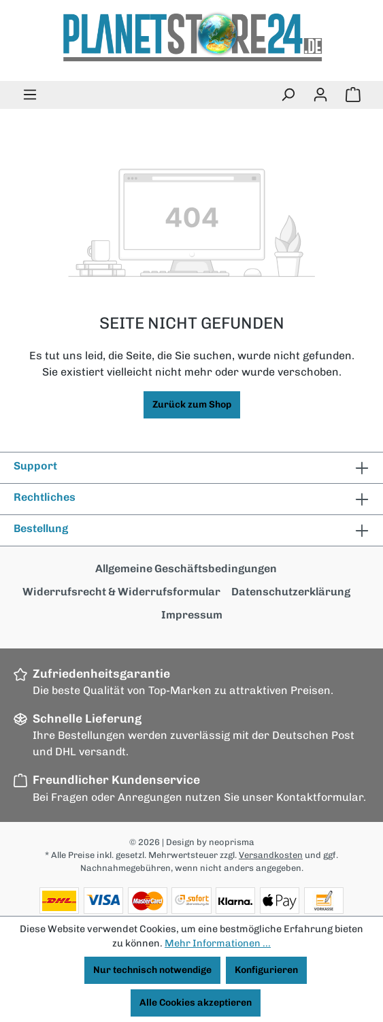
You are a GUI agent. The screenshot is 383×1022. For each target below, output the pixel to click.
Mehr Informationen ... (218, 943)
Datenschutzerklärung (290, 591)
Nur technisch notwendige (152, 970)
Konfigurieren (266, 970)
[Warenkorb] (353, 95)
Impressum (191, 614)
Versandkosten (271, 855)
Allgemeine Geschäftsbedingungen (186, 568)
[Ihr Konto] (320, 95)
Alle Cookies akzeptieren (195, 1002)
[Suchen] (287, 95)
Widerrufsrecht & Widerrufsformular (121, 591)
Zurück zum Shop (191, 404)
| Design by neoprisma (208, 842)
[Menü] (30, 95)
